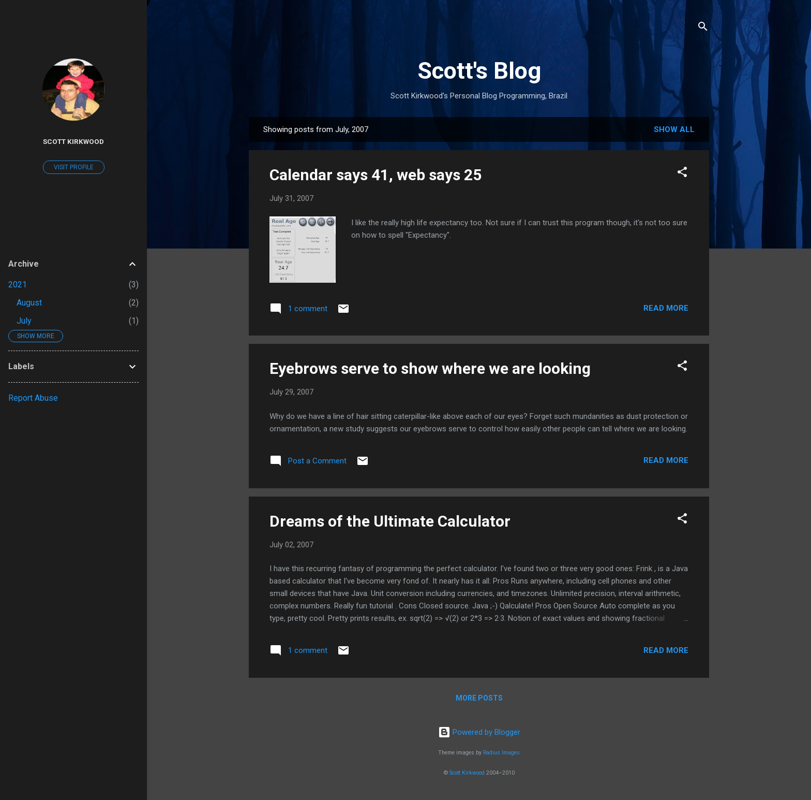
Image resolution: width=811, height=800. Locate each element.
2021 (17, 284)
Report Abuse (33, 398)
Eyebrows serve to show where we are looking (430, 368)
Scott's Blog (479, 70)
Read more (665, 308)
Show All (674, 129)
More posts (479, 698)
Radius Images (501, 752)
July (24, 321)
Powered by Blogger (479, 732)
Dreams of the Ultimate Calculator (389, 521)
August (29, 303)
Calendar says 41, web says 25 (375, 175)
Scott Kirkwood (467, 772)
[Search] (703, 28)
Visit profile (74, 167)
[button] (682, 174)
